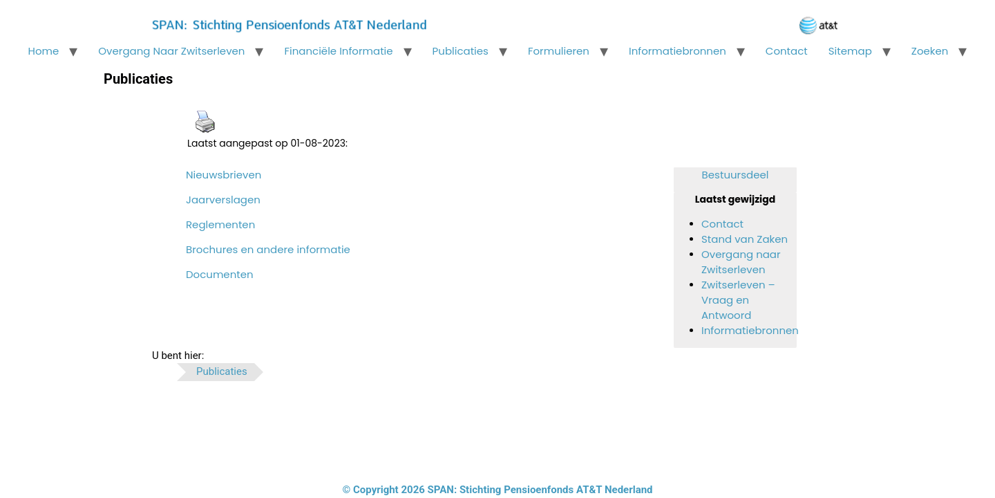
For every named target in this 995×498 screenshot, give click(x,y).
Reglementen (220, 224)
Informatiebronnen (677, 51)
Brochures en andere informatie (268, 249)
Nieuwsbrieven (223, 174)
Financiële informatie (338, 51)
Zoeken (930, 51)
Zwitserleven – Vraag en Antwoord (738, 299)
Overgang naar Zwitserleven (171, 51)
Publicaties (461, 51)
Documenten (220, 274)
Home (43, 51)
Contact (787, 51)
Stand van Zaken (744, 239)
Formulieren (558, 51)
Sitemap (850, 51)
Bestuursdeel (735, 174)
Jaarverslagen (223, 199)
